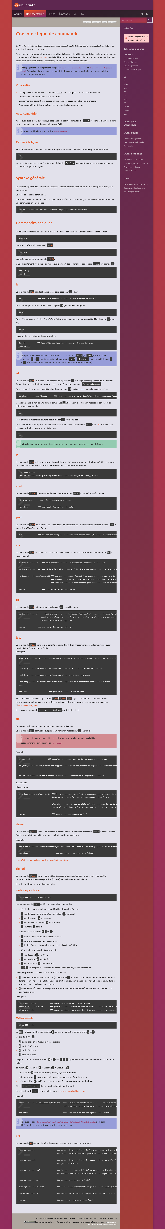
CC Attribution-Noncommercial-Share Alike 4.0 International (99, 1223)
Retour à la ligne (130, 62)
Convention (128, 54)
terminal (93, 22)
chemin (83, 389)
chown (35, 831)
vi (73, 698)
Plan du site (128, 146)
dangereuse (57, 742)
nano (66, 698)
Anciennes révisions (131, 167)
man (52, 245)
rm (34, 731)
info (53, 259)
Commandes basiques (132, 69)
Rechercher (149, 20)
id (34, 462)
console (83, 22)
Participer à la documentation (135, 184)
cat (57, 698)
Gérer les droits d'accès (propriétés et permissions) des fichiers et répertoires (72, 1121)
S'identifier (127, 28)
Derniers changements (132, 138)
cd (34, 380)
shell (102, 22)
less (35, 645)
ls (34, 292)
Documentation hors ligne (134, 188)
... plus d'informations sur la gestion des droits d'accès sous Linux (46, 860)
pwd (34, 524)
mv (34, 552)
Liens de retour (129, 170)
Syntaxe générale (130, 65)
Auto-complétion (62, 131)
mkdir (35, 493)
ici (99, 424)
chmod (35, 876)
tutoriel (111, 22)
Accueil (19, 13)
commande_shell (81, 67)
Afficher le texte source (133, 159)
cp (34, 607)
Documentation (35, 13)
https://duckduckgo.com (30, 705)
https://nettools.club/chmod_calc (74, 1091)
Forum (52, 13)
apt (31, 1143)
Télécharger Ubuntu (131, 191)
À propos (65, 13)
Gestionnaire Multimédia (133, 142)
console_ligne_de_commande (135, 163)
